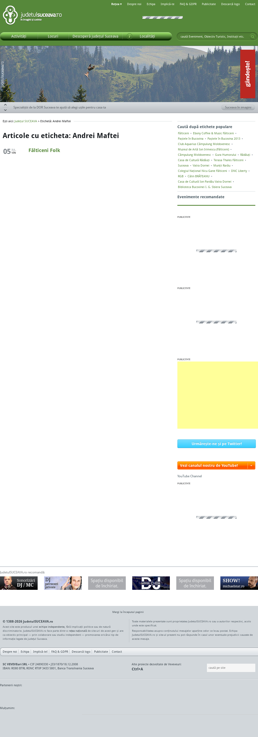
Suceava (183, 165)
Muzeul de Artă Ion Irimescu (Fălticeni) (203, 149)
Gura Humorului (225, 155)
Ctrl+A (137, 669)
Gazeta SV (89, 695)
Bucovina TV (65, 695)
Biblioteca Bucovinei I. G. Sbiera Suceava (205, 187)
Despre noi (134, 4)
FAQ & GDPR (188, 4)
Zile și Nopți (227, 695)
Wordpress (13, 718)
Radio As (248, 695)
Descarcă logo (230, 4)
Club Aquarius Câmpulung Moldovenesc (204, 144)
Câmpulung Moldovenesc (194, 155)
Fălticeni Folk (44, 150)
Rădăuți (245, 155)
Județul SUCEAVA (32, 16)
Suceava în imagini (240, 108)
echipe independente (51, 626)
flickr (72, 718)
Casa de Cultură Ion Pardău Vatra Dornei (204, 181)
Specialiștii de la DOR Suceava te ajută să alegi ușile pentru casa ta (59, 107)
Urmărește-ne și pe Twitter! (217, 443)
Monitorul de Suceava (11, 695)
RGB (181, 176)
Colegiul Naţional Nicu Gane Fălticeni (202, 171)
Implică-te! (40, 651)
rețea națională (78, 630)
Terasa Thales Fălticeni (228, 160)
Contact (250, 4)
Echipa (151, 4)
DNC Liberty (239, 171)
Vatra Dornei (201, 165)
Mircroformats (45, 718)
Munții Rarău (221, 165)
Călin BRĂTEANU (199, 176)
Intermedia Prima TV (141, 695)
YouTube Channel (189, 476)
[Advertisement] (217, 395)
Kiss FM (158, 695)
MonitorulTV (39, 695)
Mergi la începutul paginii (126, 612)
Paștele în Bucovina (190, 138)
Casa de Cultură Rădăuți (194, 160)
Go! (253, 36)
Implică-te (167, 4)
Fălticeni (183, 133)
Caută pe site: (206, 668)
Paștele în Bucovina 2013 (223, 138)
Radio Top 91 (177, 695)
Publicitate (209, 4)
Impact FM (118, 695)
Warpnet (202, 695)
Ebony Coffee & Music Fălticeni (213, 133)
